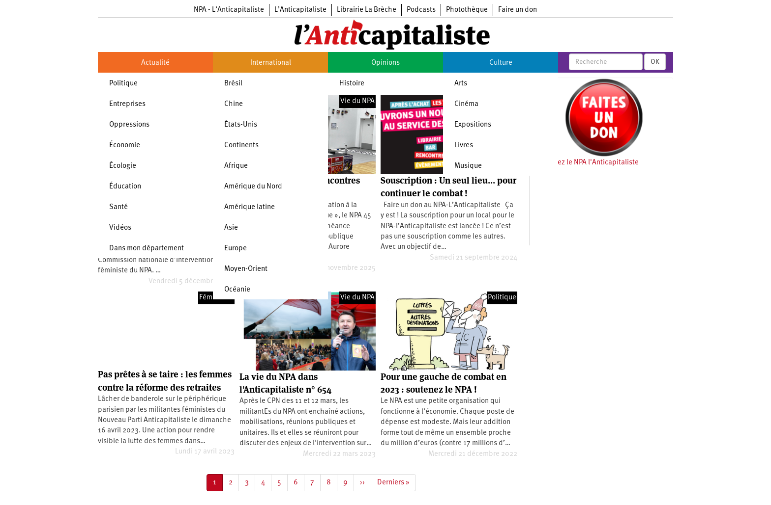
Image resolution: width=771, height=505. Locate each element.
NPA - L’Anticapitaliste (229, 10)
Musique (468, 166)
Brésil (233, 83)
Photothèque (467, 10)
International (270, 63)
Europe (235, 248)
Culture (500, 63)
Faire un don (517, 10)
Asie (231, 228)
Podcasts (421, 10)
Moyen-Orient (245, 269)
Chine (233, 104)
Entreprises (127, 104)
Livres (463, 145)
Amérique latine (249, 207)
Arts (460, 83)
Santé (118, 207)
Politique (123, 83)
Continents (241, 145)
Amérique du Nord (253, 186)
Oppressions (129, 125)
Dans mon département (146, 248)
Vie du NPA (357, 101)
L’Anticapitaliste (300, 10)
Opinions (385, 63)
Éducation (125, 186)
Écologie (122, 166)
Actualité (155, 63)
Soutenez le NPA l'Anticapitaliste (587, 162)
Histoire (351, 83)
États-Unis (240, 125)
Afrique (236, 166)
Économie (124, 145)
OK (655, 61)
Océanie (237, 289)
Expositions (472, 125)
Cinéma (466, 104)
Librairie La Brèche (366, 10)
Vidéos (120, 228)
